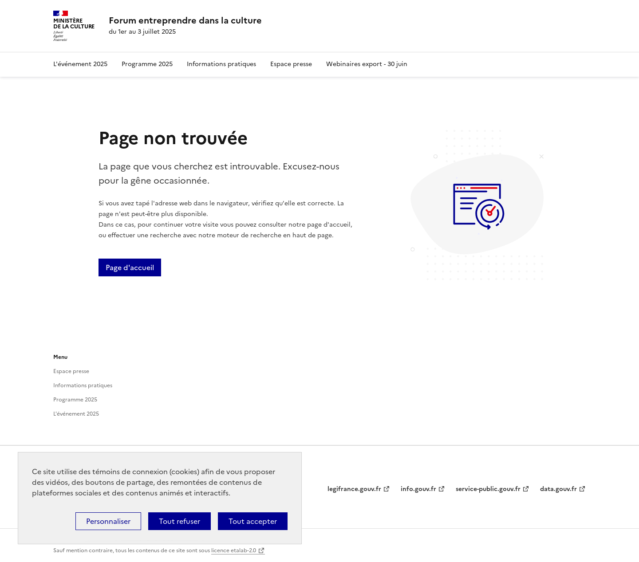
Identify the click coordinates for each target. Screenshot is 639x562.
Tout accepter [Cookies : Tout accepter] (253, 521)
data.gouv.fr (558, 489)
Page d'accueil (130, 267)
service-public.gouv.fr (488, 489)
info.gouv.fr (418, 489)
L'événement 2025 (80, 64)
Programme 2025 (147, 64)
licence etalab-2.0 (233, 550)
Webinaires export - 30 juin (366, 64)
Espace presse (291, 64)
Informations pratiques (221, 64)
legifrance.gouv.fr (354, 489)
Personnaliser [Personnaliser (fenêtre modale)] (108, 521)
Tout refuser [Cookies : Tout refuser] (179, 521)
